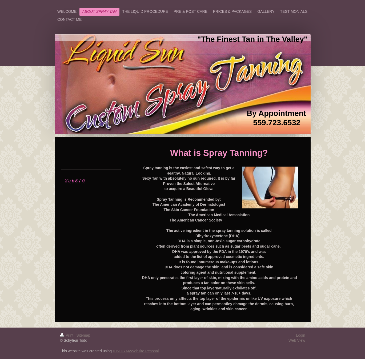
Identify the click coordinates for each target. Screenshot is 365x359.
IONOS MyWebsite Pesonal (136, 351)
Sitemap (83, 335)
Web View (296, 340)
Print (67, 335)
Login (300, 335)
